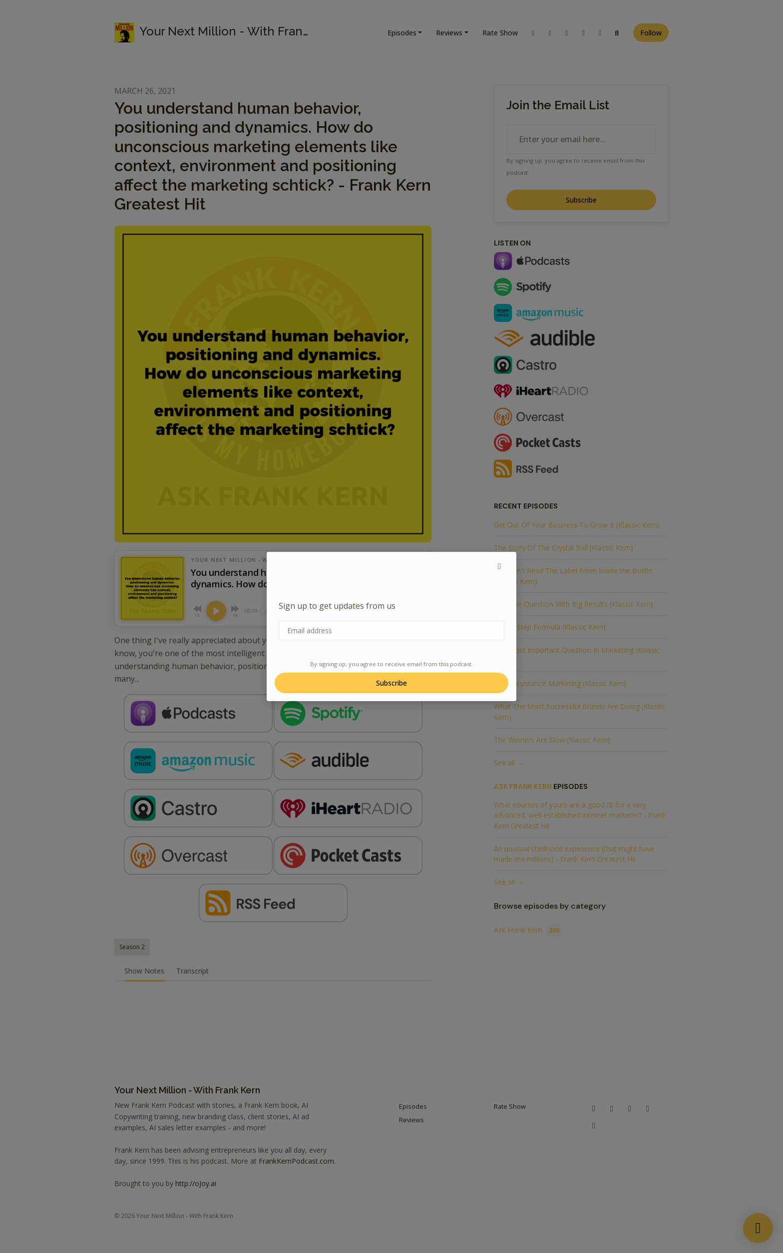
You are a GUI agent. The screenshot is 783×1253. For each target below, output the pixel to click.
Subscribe (391, 683)
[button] (499, 566)
